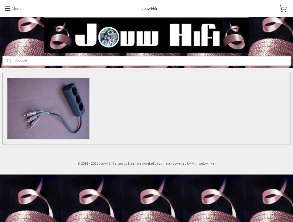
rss (132, 163)
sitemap (121, 163)
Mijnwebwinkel (204, 163)
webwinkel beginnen (153, 163)
